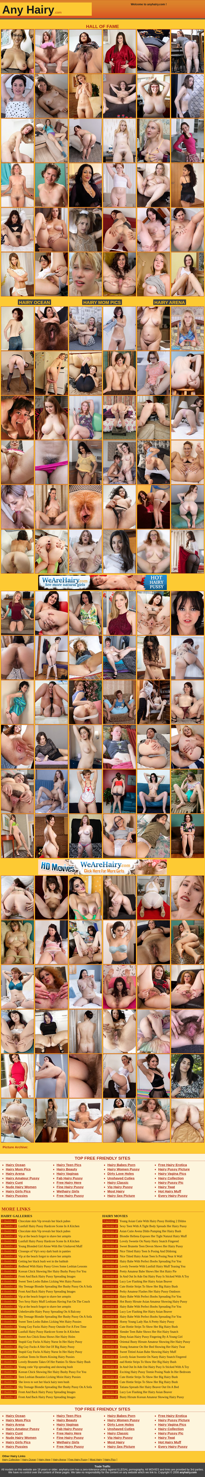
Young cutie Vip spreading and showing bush (37, 1367)
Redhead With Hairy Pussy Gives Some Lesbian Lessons (44, 1266)
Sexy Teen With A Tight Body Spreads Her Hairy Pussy (144, 1226)
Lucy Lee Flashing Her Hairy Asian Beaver (137, 1281)
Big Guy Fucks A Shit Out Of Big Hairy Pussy (38, 1346)
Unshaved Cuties (121, 1178)
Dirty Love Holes (121, 1173)
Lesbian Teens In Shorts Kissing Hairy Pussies (38, 1357)
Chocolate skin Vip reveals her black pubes (35, 1221)
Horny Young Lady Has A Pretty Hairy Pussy (138, 1321)
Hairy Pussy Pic (170, 1182)
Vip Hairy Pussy (120, 1187)
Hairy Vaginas (68, 1173)
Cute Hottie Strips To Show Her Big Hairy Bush (140, 1286)
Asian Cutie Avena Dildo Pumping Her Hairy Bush (141, 1231)
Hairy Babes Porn (121, 1165)
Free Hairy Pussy (70, 1195)
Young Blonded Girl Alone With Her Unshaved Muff (41, 1246)
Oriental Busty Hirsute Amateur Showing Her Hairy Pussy (146, 1341)
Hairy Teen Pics (69, 1165)
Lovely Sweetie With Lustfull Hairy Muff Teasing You (143, 1266)
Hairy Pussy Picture (174, 1169)
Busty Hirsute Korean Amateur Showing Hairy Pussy (143, 1397)
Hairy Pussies (17, 1195)
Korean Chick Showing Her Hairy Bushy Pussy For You (43, 1271)
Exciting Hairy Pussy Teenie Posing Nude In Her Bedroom (146, 1372)
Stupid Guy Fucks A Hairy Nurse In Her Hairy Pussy (41, 1341)
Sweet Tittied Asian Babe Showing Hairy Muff (139, 1352)
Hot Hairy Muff (169, 1191)
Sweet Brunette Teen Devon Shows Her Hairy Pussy (142, 1246)
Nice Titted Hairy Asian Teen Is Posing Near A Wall (142, 1256)
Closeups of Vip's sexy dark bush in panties (36, 1251)
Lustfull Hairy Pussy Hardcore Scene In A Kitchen (40, 1226)
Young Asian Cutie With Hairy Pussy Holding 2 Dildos (144, 1221)
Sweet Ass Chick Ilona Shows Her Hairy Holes (38, 1336)
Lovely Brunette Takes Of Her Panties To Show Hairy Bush (46, 1362)
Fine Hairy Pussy (70, 1187)
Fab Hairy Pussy (70, 1178)
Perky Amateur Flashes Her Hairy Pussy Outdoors (141, 1291)
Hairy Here (44, 1459)
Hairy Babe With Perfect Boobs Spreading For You (141, 1261)
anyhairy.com (188, 1472)
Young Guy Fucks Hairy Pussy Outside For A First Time (43, 1326)
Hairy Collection (171, 1178)
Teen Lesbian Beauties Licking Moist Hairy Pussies (41, 1377)
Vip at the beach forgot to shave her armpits (36, 1236)
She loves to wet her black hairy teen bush (35, 1382)
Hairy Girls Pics (18, 1191)
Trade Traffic (103, 1466)
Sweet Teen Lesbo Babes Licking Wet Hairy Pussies (41, 1281)
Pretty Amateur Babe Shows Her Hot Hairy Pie (139, 1271)
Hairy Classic (118, 1182)
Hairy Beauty (67, 1169)
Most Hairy (116, 1191)
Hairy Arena (169, 302)
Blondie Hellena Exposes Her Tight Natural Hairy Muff (144, 1236)
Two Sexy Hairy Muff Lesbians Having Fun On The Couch (45, 1301)
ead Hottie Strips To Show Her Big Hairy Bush (139, 1362)
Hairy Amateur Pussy (22, 1178)
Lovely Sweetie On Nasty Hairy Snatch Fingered (140, 1241)
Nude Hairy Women (21, 1187)
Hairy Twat (166, 1187)
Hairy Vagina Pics (172, 1173)
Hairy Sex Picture (121, 1195)
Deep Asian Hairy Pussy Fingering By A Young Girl (142, 1336)
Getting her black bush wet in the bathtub (34, 1261)
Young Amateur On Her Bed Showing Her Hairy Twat (143, 1346)
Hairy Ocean (34, 302)
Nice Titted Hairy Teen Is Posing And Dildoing (139, 1251)
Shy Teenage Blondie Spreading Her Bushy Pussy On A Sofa (46, 1286)
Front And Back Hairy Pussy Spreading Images (38, 1276)
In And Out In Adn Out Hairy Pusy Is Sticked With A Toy (145, 1276)
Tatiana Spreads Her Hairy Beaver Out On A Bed (140, 1387)
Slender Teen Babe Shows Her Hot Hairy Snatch (140, 1331)
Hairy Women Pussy (124, 1169)
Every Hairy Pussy (173, 1195)
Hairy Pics (110, 1459)
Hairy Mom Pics (102, 302)
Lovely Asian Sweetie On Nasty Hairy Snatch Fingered (144, 1357)
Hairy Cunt (14, 1182)
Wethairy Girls (68, 1191)
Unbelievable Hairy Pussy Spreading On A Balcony (41, 1311)
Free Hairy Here (69, 1182)
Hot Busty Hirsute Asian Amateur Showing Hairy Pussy (144, 1301)
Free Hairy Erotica (172, 1165)
